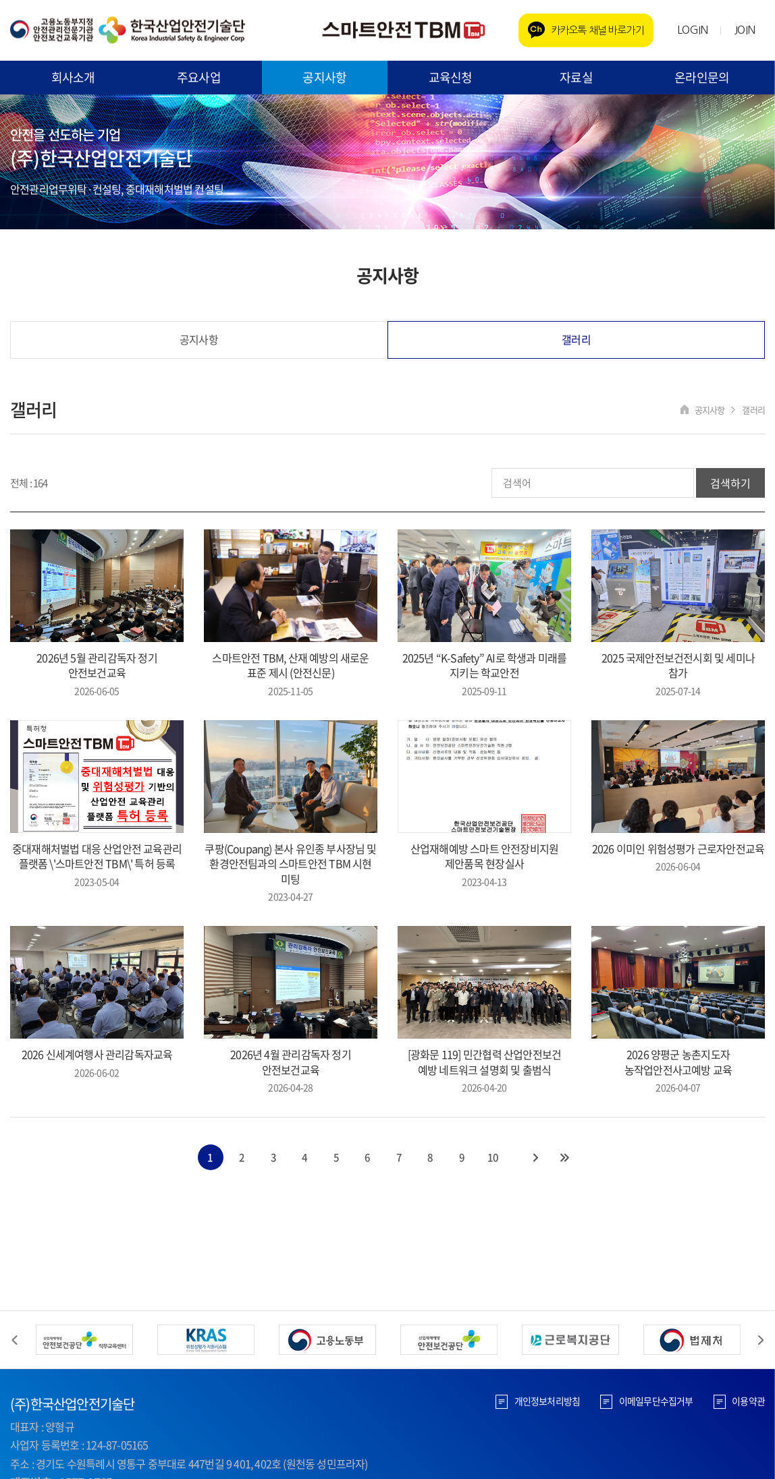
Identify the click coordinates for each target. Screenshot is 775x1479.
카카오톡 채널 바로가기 (597, 30)
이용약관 (748, 1401)
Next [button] (760, 1340)
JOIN (744, 29)
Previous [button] (14, 1340)
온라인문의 (701, 77)
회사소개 (73, 77)
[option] (84, 1340)
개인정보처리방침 (547, 1401)
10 (494, 1158)
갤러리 (576, 340)
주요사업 (199, 77)
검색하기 (730, 483)
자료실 (576, 77)
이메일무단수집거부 (655, 1401)
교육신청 (451, 77)
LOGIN (692, 29)
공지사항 (324, 77)
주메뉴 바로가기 (0, 0)
